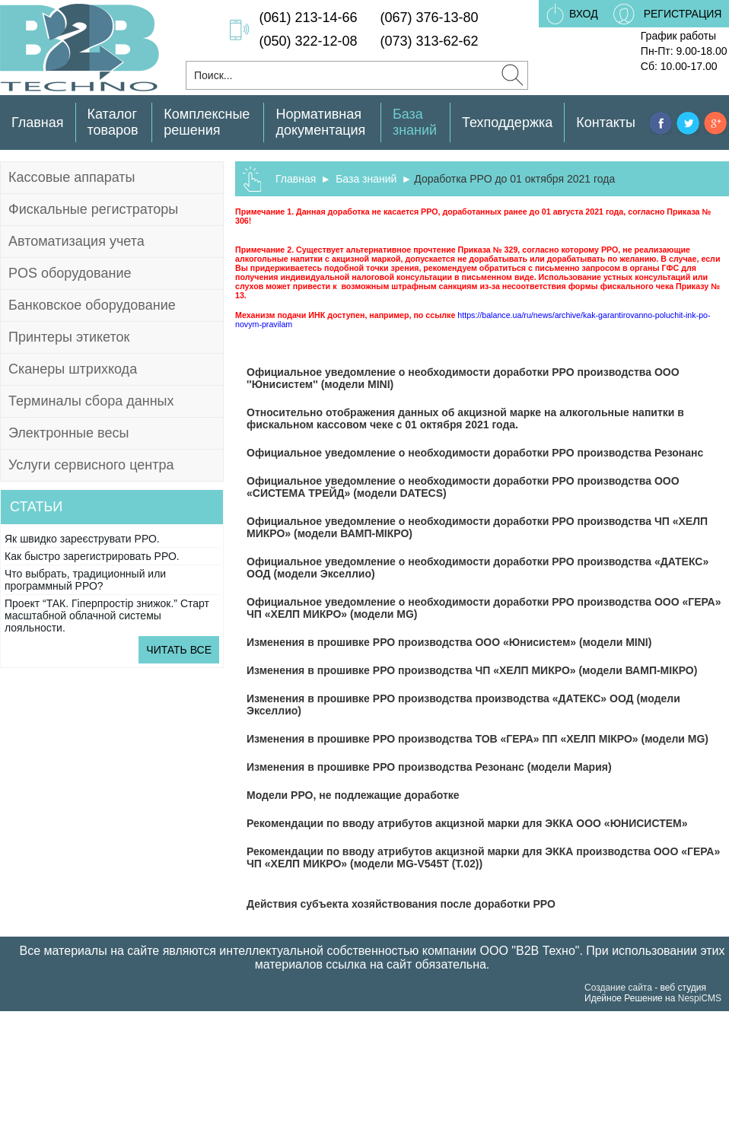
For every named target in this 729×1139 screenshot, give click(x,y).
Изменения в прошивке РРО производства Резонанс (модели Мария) (429, 767)
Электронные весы (68, 433)
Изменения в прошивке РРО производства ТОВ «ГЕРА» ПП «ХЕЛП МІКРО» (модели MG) (477, 739)
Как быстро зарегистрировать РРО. (92, 556)
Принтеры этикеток (68, 337)
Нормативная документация (320, 122)
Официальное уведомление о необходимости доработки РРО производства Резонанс (475, 453)
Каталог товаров (113, 122)
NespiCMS (699, 998)
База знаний (415, 122)
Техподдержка (507, 122)
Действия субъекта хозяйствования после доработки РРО (401, 904)
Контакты (605, 122)
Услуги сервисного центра (90, 464)
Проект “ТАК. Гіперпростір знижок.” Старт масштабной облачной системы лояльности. (107, 615)
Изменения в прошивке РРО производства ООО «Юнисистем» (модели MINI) (449, 642)
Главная (37, 122)
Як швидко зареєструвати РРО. (82, 539)
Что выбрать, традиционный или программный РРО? (85, 580)
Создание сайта (618, 987)
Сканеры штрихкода (72, 369)
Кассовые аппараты (71, 177)
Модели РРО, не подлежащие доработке (353, 795)
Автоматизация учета (76, 241)
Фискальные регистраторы (93, 209)
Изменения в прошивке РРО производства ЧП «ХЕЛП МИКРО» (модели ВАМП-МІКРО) (472, 670)
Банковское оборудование (92, 305)
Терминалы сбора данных (91, 401)
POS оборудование (69, 273)
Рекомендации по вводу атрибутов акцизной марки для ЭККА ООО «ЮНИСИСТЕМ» (467, 823)
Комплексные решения (207, 122)
